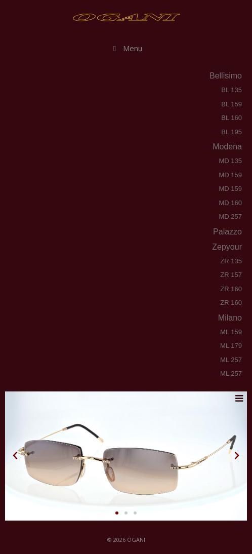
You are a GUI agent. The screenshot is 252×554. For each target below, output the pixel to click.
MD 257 (230, 216)
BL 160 (231, 118)
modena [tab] (226, 146)
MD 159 (230, 175)
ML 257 (231, 360)
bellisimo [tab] (225, 75)
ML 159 (231, 332)
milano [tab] (229, 317)
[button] (15, 456)
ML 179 (231, 345)
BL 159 (231, 104)
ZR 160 (231, 289)
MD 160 (230, 203)
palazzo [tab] (227, 231)
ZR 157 (231, 275)
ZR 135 (231, 261)
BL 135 (231, 90)
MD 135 (230, 161)
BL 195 (231, 132)
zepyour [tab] (226, 247)
